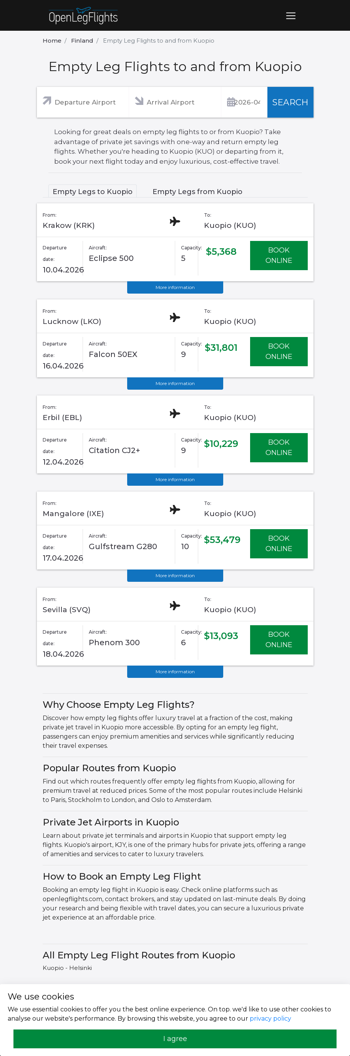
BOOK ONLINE (278, 255)
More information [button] (175, 287)
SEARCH (290, 102)
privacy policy (270, 1018)
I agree (175, 1038)
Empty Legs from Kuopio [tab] (197, 192)
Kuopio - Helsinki (67, 967)
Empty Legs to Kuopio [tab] (93, 192)
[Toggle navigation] (291, 15)
